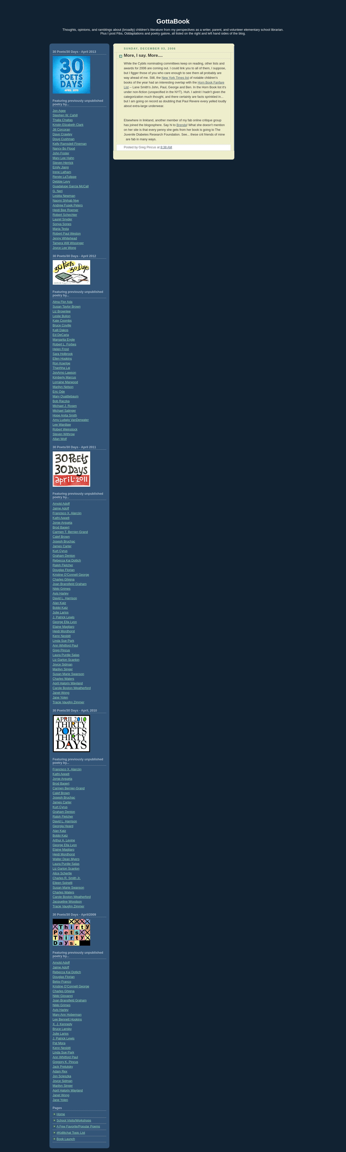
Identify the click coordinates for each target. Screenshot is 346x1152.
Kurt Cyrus (60, 551)
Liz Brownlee (62, 311)
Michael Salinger (64, 410)
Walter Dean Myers (66, 859)
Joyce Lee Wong (64, 248)
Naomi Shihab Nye (66, 200)
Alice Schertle (62, 873)
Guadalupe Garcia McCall (71, 186)
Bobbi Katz (60, 608)
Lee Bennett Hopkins (67, 1019)
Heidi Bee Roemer (65, 210)
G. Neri (58, 191)
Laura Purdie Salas (66, 655)
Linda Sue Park (63, 641)
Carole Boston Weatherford (72, 688)
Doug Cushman (64, 139)
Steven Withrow (64, 434)
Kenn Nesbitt (62, 636)
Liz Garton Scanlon (66, 660)
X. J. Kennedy (62, 1024)
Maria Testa (61, 229)
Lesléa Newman (64, 196)
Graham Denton (64, 555)
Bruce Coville (62, 325)
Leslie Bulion (62, 316)
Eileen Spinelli (62, 883)
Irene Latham (62, 172)
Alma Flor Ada (62, 302)
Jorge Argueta (62, 522)
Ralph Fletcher (63, 565)
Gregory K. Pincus (65, 1062)
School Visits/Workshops (74, 1120)
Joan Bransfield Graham (70, 584)
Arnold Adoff (61, 503)
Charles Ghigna (64, 579)
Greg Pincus (61, 650)
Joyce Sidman (62, 664)
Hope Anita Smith (65, 415)
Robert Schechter (65, 215)
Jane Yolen (60, 697)
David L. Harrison (65, 598)
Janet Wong (61, 693)
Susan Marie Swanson (68, 674)
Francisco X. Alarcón (67, 513)
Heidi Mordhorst (64, 631)
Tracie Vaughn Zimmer (68, 702)
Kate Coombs (62, 320)
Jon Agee (59, 111)
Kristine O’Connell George (71, 986)
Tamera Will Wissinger (68, 243)
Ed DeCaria (61, 335)
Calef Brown (61, 536)
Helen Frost (61, 349)
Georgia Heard (63, 826)
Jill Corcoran (61, 129)
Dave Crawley (62, 134)
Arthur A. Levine (64, 840)
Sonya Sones (62, 224)
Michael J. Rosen (65, 406)
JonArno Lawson (64, 372)
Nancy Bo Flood (64, 148)
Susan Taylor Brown (67, 306)
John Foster (61, 153)
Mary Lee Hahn (63, 158)
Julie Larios (61, 612)
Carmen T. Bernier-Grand (70, 532)
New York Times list (175, 78)
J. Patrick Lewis (64, 617)
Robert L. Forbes (64, 344)
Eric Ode (59, 391)
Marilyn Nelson (63, 387)
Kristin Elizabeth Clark (68, 125)
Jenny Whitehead (65, 238)
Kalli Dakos (60, 330)
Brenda (182, 125)
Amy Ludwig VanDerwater (71, 420)
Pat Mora (59, 1043)
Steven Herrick (63, 163)
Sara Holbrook (63, 354)
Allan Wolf (60, 439)
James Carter (62, 546)
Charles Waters (63, 679)
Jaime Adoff (61, 508)
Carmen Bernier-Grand (69, 788)
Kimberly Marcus (64, 377)
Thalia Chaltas (63, 120)
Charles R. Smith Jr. (67, 878)
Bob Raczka (61, 401)
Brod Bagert (61, 527)
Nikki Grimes (61, 589)
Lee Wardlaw (62, 424)
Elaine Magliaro (63, 627)
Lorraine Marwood (65, 382)
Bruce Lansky (62, 1029)
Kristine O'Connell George (71, 575)
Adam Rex (60, 1071)
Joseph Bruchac (64, 541)
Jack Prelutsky (63, 1066)
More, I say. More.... (143, 55)
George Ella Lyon (65, 622)
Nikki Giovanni (63, 996)
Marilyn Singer (63, 669)
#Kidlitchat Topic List (71, 1132)
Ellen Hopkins (62, 358)
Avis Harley (61, 593)
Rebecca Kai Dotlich (67, 560)
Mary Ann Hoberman (67, 1014)
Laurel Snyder (62, 219)
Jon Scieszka (62, 1076)
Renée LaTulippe (65, 177)
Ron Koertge (61, 363)
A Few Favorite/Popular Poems (78, 1126)
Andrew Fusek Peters (68, 205)
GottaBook (173, 21)
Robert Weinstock (65, 429)
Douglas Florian (64, 570)
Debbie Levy (61, 181)
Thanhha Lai (61, 368)
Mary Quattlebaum (66, 396)
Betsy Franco (62, 981)
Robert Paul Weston (67, 233)
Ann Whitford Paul (65, 645)
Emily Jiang (61, 167)
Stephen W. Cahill (65, 115)
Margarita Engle (64, 339)
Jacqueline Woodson (67, 901)
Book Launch (66, 1139)
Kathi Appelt (61, 518)
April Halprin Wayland (68, 683)
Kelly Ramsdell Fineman (70, 144)
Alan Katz (59, 603)
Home (61, 1114)
